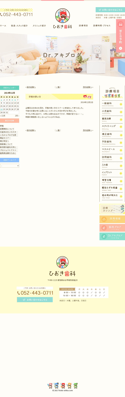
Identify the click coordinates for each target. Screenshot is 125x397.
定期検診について (7, 129)
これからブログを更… (9, 135)
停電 (2, 125)
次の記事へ (87, 87)
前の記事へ (31, 87)
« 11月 (2, 115)
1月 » (17, 115)
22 (1, 109)
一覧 (58, 87)
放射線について (6, 144)
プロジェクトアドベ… (9, 150)
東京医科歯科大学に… (9, 147)
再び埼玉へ (4, 141)
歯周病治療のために (8, 153)
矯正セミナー (5, 138)
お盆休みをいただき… (9, 132)
